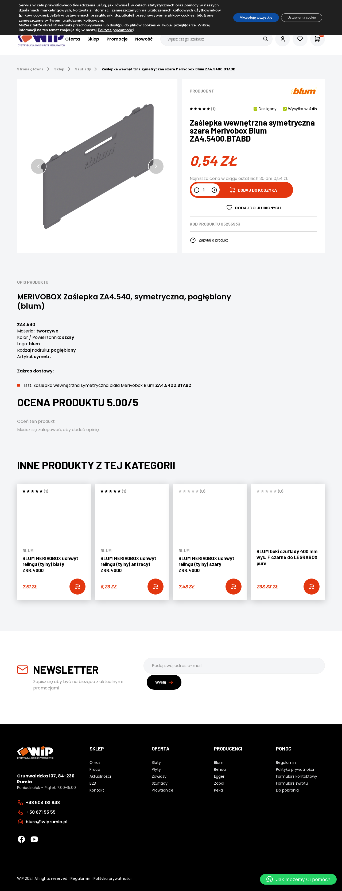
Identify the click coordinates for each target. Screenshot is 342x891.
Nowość (138, 39)
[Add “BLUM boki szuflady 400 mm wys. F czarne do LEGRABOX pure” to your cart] (312, 587)
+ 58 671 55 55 (41, 811)
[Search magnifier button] (260, 39)
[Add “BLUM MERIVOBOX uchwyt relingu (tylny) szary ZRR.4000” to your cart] (234, 587)
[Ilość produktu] (205, 190)
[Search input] (211, 39)
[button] (38, 166)
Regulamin (80, 877)
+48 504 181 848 (43, 801)
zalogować (49, 430)
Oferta (67, 39)
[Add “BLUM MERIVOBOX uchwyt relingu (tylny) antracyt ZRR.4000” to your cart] (155, 587)
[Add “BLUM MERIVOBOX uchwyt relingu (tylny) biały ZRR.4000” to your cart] (77, 587)
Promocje (111, 39)
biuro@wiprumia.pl (46, 821)
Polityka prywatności (112, 877)
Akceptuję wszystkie (246, 17)
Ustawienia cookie (298, 17)
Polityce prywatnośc (128, 30)
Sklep (88, 39)
